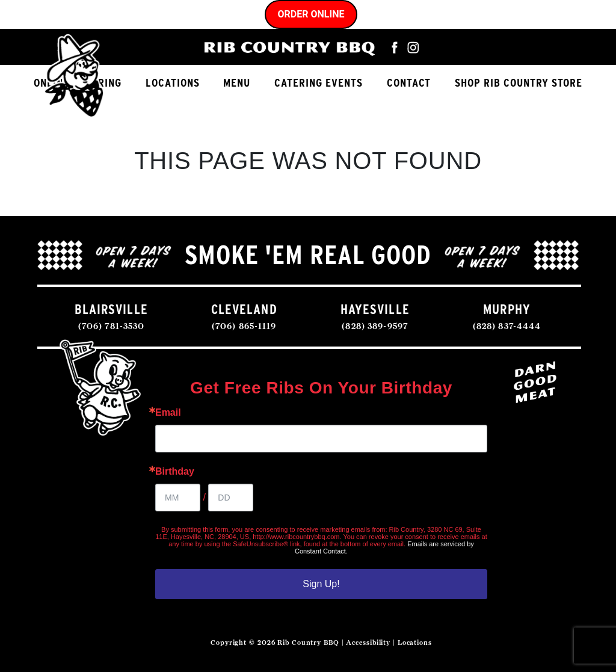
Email (168, 413)
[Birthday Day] (230, 497)
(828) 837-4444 (507, 326)
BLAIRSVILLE (111, 309)
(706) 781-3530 (111, 326)
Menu (236, 83)
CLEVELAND (244, 309)
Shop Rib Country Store (518, 83)
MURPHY (507, 309)
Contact (409, 83)
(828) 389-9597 (375, 326)
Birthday (174, 471)
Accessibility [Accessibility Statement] (368, 642)
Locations (173, 83)
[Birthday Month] (177, 497)
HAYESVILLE (375, 309)
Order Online (311, 14)
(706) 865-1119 (244, 326)
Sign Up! (321, 584)
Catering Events (318, 83)
